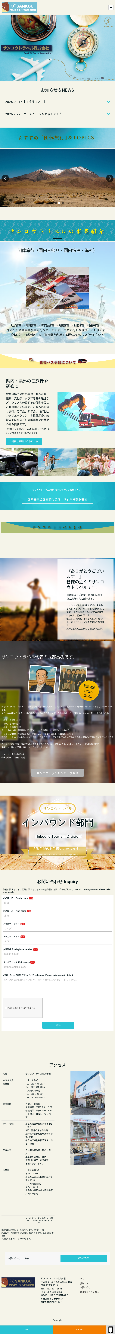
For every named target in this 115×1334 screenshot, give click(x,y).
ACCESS (79, 1330)
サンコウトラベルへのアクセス (57, 773)
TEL (26, 1330)
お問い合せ (85, 1287)
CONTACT (83, 1258)
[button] (52, 203)
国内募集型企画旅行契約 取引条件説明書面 (57, 499)
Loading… (57, 953)
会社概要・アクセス (89, 1292)
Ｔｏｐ (83, 1279)
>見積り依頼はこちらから (24, 441)
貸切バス (84, 1283)
